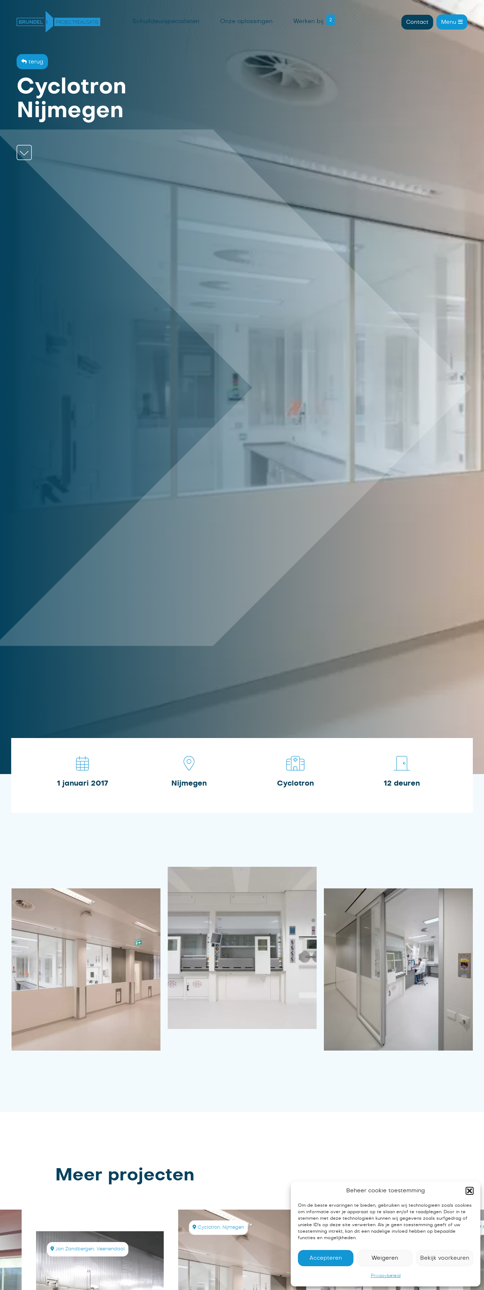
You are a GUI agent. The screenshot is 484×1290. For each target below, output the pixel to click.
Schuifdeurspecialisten (165, 21)
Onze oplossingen (246, 21)
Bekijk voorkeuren (444, 1258)
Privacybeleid (386, 1275)
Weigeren (384, 1258)
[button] (469, 1190)
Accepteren (325, 1258)
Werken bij (308, 21)
